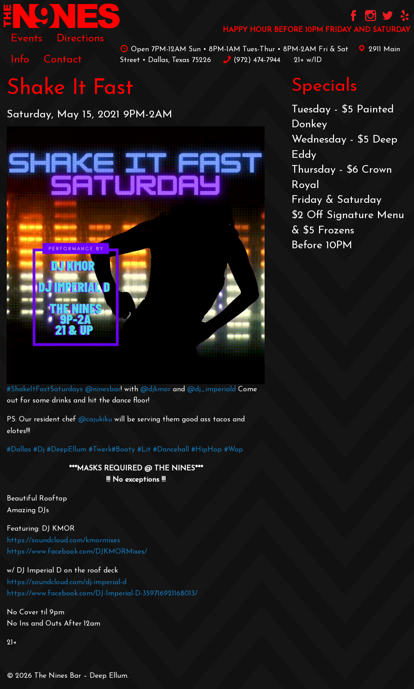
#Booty (123, 449)
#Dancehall (171, 449)
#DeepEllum (66, 449)
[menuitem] (27, 38)
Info (20, 59)
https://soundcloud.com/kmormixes (63, 540)
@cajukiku (95, 419)
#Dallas (19, 449)
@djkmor (155, 389)
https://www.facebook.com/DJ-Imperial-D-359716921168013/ (102, 593)
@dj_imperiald (211, 389)
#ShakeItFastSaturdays (46, 389)
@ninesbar (103, 389)
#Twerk (100, 449)
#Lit (144, 449)
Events (26, 38)
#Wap (233, 449)
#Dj (39, 449)
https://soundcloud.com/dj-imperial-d (66, 582)
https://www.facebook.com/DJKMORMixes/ (77, 551)
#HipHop (206, 449)
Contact (63, 59)
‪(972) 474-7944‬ (251, 60)
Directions (80, 38)
